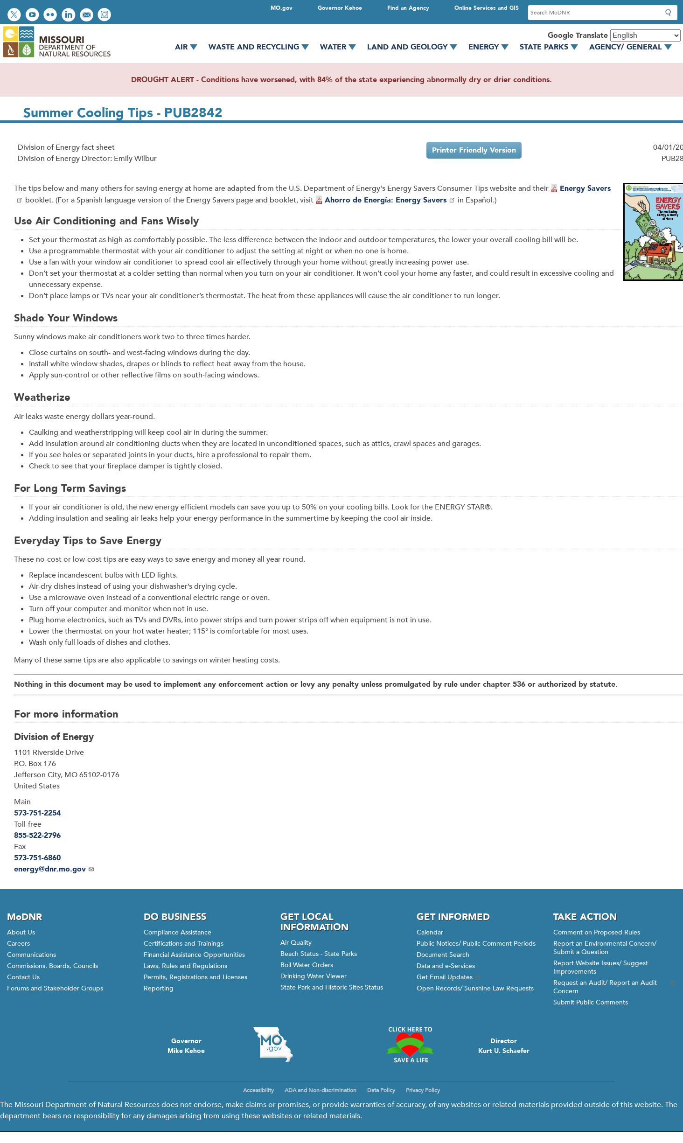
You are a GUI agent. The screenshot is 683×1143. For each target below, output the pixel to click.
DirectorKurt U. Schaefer (504, 1046)
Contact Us (23, 977)
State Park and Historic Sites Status (331, 987)
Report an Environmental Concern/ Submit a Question (604, 947)
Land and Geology (415, 47)
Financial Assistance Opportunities (194, 954)
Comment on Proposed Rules (596, 932)
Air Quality (296, 942)
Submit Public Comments (590, 1002)
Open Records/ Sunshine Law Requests (475, 988)
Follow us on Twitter (15, 15)
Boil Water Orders (306, 965)
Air (189, 47)
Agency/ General (633, 47)
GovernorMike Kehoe (186, 1046)
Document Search (443, 954)
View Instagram (105, 15)
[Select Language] (645, 35)
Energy (491, 47)
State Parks (552, 47)
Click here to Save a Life (410, 1044)
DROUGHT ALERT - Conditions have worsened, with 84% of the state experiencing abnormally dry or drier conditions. (341, 80)
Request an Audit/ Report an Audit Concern (614, 987)
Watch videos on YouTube (33, 15)
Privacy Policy (423, 1090)
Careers (18, 943)
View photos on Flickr (51, 15)
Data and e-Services (446, 966)
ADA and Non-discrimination (320, 1090)
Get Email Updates (449, 977)
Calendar (430, 932)
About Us (21, 932)
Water (341, 47)
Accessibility (258, 1090)
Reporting (159, 988)
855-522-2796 (37, 835)
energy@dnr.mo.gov (54, 869)
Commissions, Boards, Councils (52, 966)
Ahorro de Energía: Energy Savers (390, 200)
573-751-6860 (37, 858)
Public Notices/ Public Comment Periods (476, 943)
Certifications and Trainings (183, 943)
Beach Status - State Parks (318, 953)
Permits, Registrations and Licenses (195, 977)
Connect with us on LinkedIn (69, 15)
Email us (87, 15)
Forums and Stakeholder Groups (55, 988)
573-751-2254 (37, 813)
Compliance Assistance (177, 932)
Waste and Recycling (262, 47)
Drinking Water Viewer (313, 976)
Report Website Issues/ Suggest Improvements (600, 967)
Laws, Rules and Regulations (185, 966)
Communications (31, 954)
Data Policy (381, 1090)
